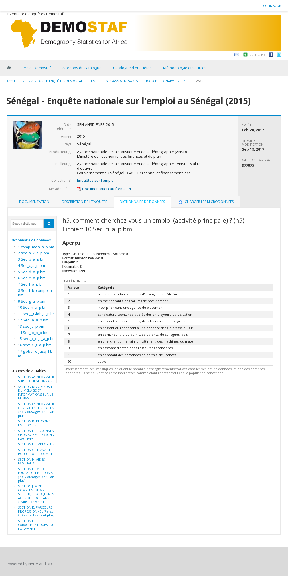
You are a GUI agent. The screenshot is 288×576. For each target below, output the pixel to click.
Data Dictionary (160, 81)
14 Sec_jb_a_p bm (33, 332)
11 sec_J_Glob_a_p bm (37, 313)
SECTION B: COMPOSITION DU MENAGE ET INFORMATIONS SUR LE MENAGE (38, 392)
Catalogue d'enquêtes (132, 67)
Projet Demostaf (37, 67)
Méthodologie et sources (184, 67)
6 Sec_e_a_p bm (32, 278)
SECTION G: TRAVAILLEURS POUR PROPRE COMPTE (38, 452)
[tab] (34, 201)
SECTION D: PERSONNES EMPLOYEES (36, 423)
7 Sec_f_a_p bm (31, 284)
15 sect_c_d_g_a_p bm (37, 338)
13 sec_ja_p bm (31, 326)
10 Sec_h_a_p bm (33, 307)
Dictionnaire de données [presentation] (142, 201)
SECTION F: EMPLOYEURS (37, 444)
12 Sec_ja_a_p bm (33, 320)
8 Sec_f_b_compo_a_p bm (37, 292)
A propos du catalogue (82, 67)
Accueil (13, 81)
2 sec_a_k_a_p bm (33, 253)
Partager (256, 54)
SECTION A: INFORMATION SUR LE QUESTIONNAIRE (38, 379)
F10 (185, 81)
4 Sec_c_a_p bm (31, 265)
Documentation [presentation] (34, 201)
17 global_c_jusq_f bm (35, 353)
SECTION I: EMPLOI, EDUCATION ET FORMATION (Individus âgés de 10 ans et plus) (39, 475)
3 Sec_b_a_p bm (32, 259)
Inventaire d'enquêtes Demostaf (55, 81)
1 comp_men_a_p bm (36, 247)
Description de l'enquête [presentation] (84, 201)
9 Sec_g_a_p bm (31, 301)
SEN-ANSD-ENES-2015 (122, 81)
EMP (94, 81)
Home (9, 67)
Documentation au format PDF (105, 188)
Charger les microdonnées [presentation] (205, 201)
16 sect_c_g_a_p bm (35, 345)
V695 (199, 81)
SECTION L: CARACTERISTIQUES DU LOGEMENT (35, 525)
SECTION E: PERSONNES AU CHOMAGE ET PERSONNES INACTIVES (38, 435)
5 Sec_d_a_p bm (32, 272)
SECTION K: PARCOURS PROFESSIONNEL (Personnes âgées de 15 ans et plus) (39, 511)
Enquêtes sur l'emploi (96, 180)
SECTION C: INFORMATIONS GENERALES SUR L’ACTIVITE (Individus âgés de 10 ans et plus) (39, 409)
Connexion (272, 5)
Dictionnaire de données (31, 240)
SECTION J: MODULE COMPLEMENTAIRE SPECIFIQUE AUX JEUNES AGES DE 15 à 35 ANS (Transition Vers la (36, 494)
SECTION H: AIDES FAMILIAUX (31, 461)
